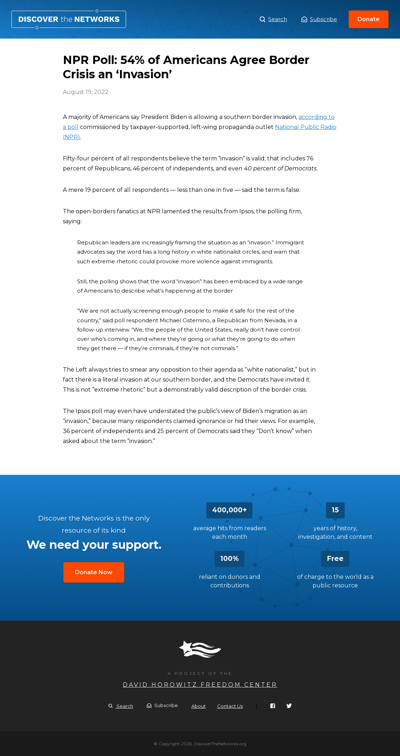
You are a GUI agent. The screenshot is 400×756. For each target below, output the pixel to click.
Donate (369, 19)
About (198, 706)
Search (273, 19)
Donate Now (93, 572)
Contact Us (230, 706)
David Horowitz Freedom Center (200, 684)
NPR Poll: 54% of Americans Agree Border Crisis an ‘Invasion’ (68, 19)
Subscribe (319, 19)
